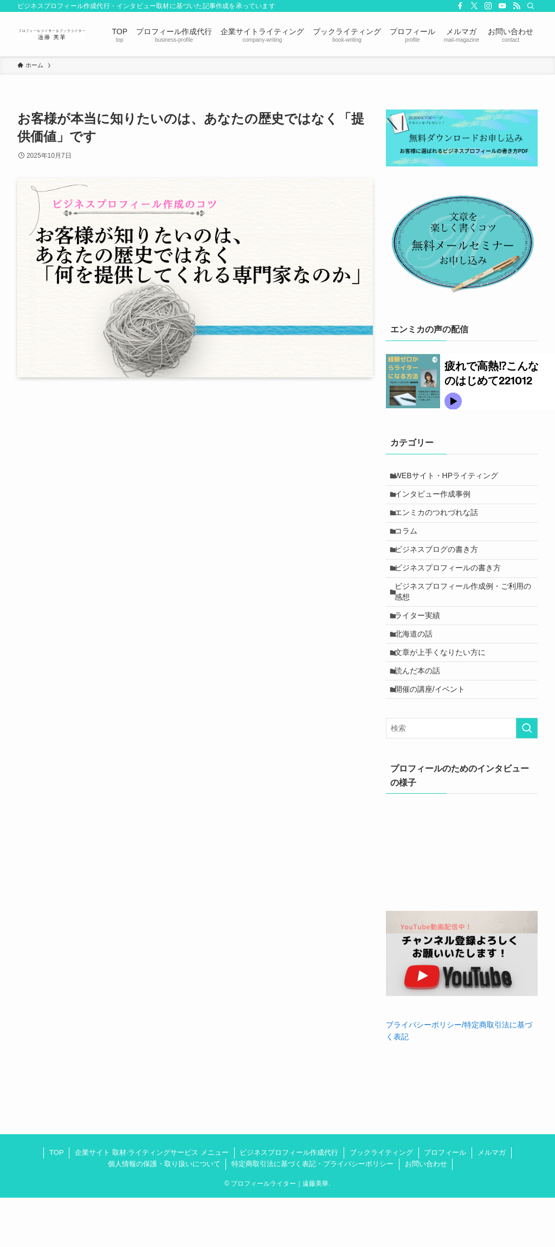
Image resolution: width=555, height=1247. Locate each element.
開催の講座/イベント (434, 736)
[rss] (516, 6)
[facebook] (460, 6)
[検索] (531, 6)
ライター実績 (422, 646)
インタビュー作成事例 (437, 500)
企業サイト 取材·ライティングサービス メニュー (152, 1202)
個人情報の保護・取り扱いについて (164, 1213)
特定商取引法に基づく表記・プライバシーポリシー (312, 1213)
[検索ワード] (462, 777)
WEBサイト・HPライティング (451, 477)
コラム (410, 545)
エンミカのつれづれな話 (441, 522)
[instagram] (488, 6)
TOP (56, 1202)
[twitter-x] (474, 6)
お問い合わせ (426, 1213)
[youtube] (502, 6)
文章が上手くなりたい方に (445, 691)
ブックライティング (381, 1202)
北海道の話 (418, 668)
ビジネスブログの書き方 (441, 568)
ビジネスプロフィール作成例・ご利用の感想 (463, 618)
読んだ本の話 (422, 714)
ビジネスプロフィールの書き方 (452, 590)
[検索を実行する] (527, 777)
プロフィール (445, 1202)
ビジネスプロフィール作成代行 (289, 1202)
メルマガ (491, 1202)
